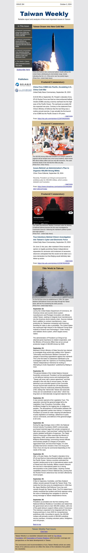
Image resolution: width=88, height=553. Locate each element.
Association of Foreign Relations (38, 538)
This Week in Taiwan (53, 268)
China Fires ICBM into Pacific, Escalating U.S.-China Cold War (22, 34)
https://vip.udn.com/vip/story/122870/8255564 (54, 118)
